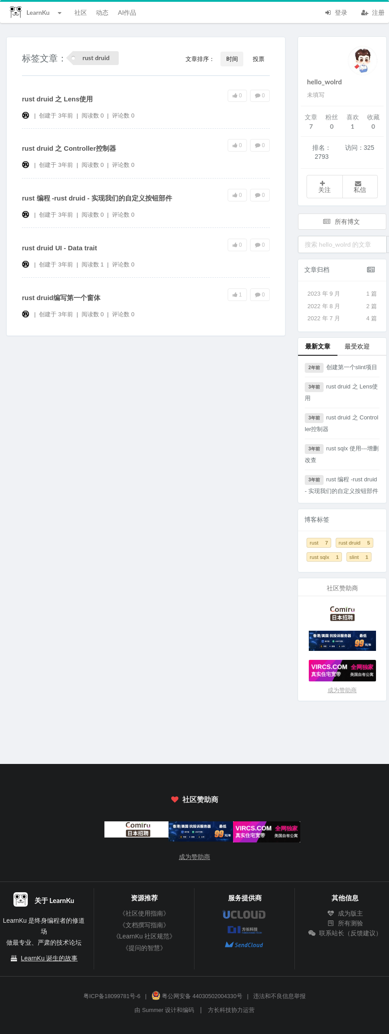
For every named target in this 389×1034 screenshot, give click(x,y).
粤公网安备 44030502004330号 (196, 996)
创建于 (56, 115)
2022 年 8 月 (342, 306)
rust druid (354, 542)
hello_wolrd (324, 82)
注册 (373, 11)
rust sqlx (324, 557)
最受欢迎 (357, 346)
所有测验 (345, 923)
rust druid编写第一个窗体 (61, 297)
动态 (102, 12)
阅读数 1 (93, 264)
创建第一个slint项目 (341, 368)
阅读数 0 (93, 115)
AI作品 (127, 12)
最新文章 (317, 346)
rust (319, 542)
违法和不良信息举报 (279, 996)
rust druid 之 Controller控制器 (69, 148)
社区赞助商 (194, 799)
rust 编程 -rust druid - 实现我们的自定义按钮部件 (97, 198)
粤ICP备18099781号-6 (111, 996)
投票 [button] (258, 58)
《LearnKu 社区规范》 (144, 936)
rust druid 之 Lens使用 (57, 99)
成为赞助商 (342, 690)
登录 (335, 11)
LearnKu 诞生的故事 (49, 958)
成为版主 (345, 913)
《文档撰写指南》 (144, 925)
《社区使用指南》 (144, 913)
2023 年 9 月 (342, 294)
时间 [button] (232, 58)
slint (359, 557)
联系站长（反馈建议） (345, 933)
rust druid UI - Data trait (59, 248)
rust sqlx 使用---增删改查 (342, 453)
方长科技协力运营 (231, 1010)
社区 (80, 12)
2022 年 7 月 (342, 318)
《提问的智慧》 (144, 947)
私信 (360, 186)
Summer (153, 1010)
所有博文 (341, 221)
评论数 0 (123, 115)
